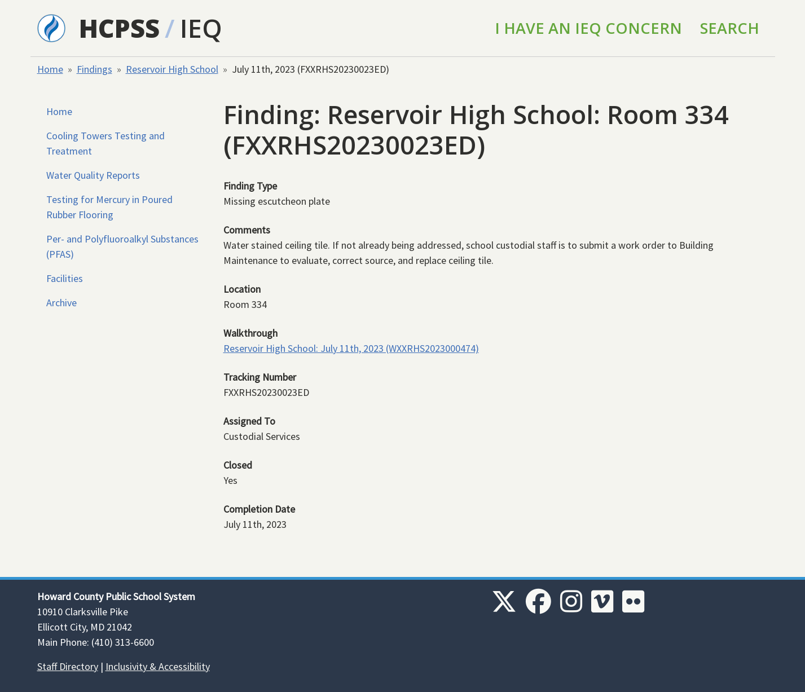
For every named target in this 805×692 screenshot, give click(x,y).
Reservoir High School (172, 69)
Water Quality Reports (93, 175)
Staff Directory (67, 666)
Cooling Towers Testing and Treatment (105, 143)
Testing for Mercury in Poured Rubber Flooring (109, 207)
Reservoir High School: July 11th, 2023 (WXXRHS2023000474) (351, 348)
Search (729, 27)
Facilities (64, 278)
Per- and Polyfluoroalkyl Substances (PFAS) (122, 246)
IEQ (201, 28)
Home (50, 69)
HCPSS (119, 28)
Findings (94, 69)
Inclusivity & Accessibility (157, 666)
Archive (61, 302)
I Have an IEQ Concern (588, 27)
